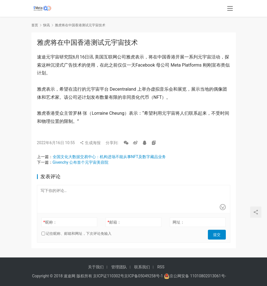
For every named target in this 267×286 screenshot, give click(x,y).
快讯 (46, 25)
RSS (160, 267)
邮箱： (114, 222)
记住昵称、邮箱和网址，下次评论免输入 (76, 233)
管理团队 (119, 267)
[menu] (230, 9)
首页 (34, 25)
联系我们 (142, 267)
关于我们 (96, 267)
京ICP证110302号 (108, 276)
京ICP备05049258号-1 (144, 276)
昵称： (50, 222)
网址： (178, 222)
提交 (218, 234)
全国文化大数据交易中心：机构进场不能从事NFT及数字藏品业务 (109, 156)
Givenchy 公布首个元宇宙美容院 (81, 162)
